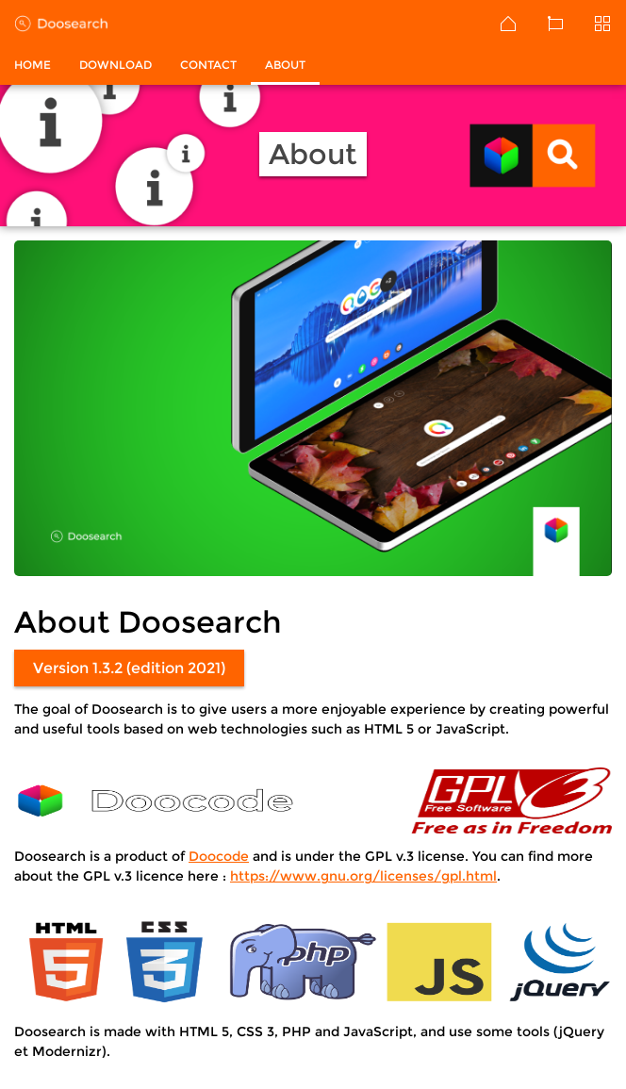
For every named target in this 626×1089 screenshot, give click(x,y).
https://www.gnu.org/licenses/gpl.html (363, 875)
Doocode (219, 856)
